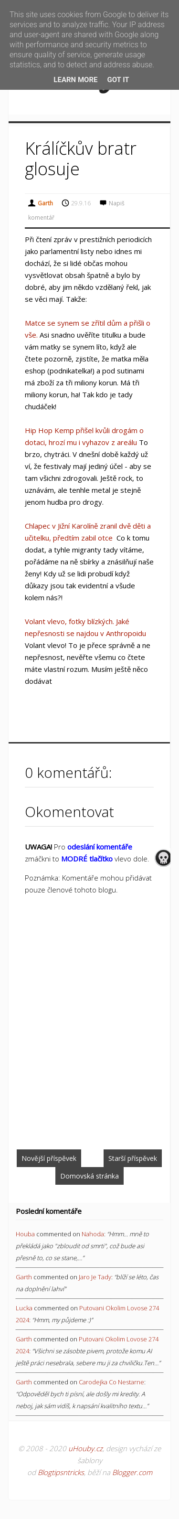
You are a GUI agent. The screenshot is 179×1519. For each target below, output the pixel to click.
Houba (25, 1234)
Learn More (75, 79)
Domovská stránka (89, 1175)
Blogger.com (132, 1472)
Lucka (24, 1308)
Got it (118, 79)
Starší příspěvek (132, 1158)
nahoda (93, 1234)
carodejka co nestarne (111, 1382)
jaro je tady (95, 1277)
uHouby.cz (85, 1448)
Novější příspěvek (48, 1158)
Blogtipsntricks (61, 1472)
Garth (24, 1277)
